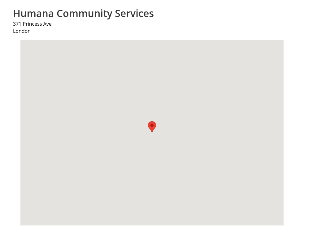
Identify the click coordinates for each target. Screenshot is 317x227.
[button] (152, 127)
